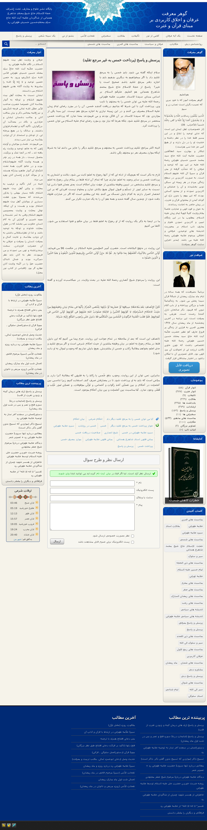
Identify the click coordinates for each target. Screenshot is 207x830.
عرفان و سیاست (154, 44)
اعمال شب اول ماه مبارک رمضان (23, 363)
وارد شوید (63, 473)
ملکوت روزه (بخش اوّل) (28, 294)
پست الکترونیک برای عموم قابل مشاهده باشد (104, 546)
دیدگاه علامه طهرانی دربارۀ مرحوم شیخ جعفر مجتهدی (174, 776)
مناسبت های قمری (127, 44)
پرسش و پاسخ (24, 35)
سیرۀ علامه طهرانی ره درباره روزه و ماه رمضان (109, 765)
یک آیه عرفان (173, 35)
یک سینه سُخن (46, 35)
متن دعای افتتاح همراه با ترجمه (24, 309)
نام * (139, 482)
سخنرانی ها (191, 414)
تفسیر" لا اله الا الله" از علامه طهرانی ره (182, 806)
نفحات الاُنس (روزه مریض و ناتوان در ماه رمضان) (107, 786)
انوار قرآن (192, 387)
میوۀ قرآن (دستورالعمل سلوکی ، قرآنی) (113, 752)
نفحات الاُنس (87, 35)
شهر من (17, 539)
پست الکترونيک (145, 490)
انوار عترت (192, 391)
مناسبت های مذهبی (186, 418)
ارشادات (193, 406)
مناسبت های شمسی (98, 44)
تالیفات (194, 395)
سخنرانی (106, 35)
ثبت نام (100, 473)
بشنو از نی (68, 35)
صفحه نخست (194, 35)
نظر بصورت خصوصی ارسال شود (111, 540)
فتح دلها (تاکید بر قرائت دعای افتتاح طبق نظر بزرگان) (106, 745)
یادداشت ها (191, 403)
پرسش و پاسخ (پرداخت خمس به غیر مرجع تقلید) (121, 60)
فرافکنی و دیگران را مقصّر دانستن (24, 481)
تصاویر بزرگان (190, 426)
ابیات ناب (192, 429)
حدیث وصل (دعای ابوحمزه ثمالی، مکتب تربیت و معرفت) (103, 759)
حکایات (174, 44)
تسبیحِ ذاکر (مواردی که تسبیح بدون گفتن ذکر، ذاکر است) (172, 758)
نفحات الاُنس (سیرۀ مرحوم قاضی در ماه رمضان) (108, 772)
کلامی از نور (152, 35)
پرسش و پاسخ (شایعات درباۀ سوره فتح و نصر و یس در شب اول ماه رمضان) (22, 405)
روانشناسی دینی (193, 44)
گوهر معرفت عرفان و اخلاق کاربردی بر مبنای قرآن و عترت (174, 19)
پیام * (139, 504)
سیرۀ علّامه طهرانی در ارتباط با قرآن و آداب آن (109, 731)
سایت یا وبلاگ (144, 497)
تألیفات (135, 35)
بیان (108, 473)
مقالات (121, 35)
